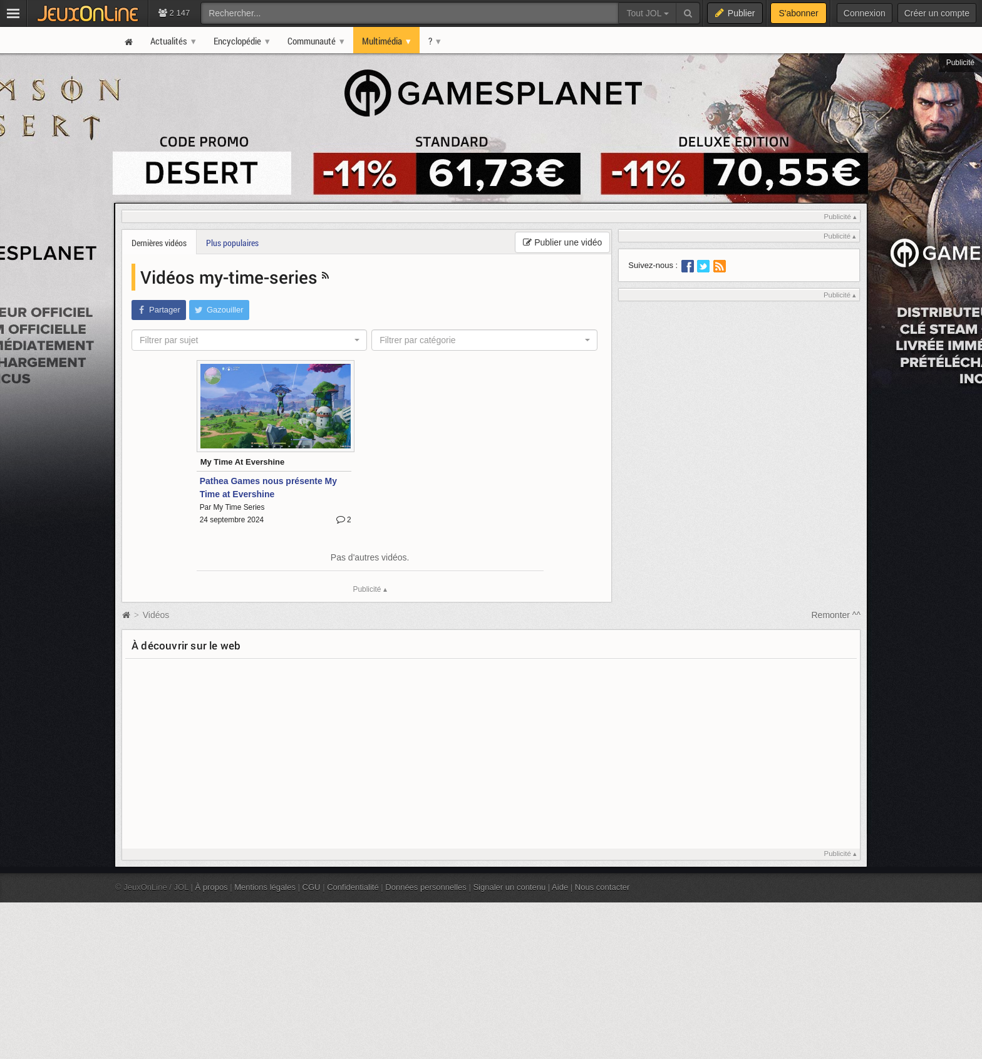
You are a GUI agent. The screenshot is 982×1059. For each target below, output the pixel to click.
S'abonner (798, 13)
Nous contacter (602, 887)
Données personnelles (426, 887)
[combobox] (249, 340)
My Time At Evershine (242, 462)
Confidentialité (353, 887)
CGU (311, 887)
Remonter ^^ (836, 615)
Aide (560, 887)
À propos (211, 887)
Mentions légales (265, 887)
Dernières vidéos (159, 243)
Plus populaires (232, 243)
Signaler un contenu (509, 887)
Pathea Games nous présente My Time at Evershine (268, 487)
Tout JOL (647, 13)
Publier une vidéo (562, 242)
